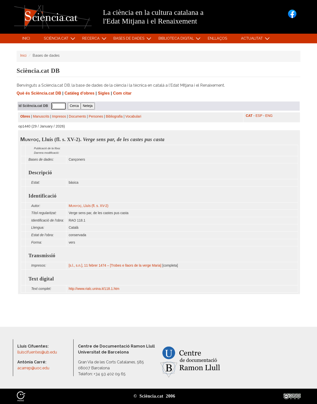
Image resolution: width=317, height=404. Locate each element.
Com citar (122, 93)
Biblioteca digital (177, 39)
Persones (96, 116)
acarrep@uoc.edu (33, 368)
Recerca (92, 39)
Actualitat (253, 39)
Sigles (104, 93)
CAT (249, 116)
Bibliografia (114, 116)
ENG (269, 116)
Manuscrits (41, 116)
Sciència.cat (56, 39)
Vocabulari (133, 116)
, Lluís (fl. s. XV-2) (88, 206)
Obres (25, 116)
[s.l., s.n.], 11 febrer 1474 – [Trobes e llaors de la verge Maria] (115, 265)
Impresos (59, 116)
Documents (77, 116)
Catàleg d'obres (80, 93)
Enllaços (217, 38)
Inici (26, 38)
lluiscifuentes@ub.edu (37, 352)
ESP (259, 116)
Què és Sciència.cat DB (39, 93)
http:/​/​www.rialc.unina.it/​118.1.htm (94, 289)
